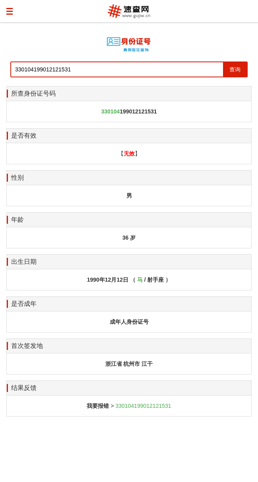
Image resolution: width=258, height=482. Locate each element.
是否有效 (24, 135)
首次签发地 (27, 345)
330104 (110, 111)
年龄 (17, 219)
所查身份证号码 (33, 93)
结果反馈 (24, 387)
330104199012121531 (143, 406)
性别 (17, 177)
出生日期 (24, 261)
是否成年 (24, 303)
